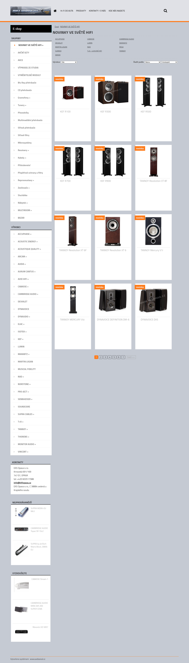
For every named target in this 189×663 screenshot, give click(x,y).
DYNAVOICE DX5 (149, 319)
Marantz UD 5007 (40, 627)
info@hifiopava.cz (22, 482)
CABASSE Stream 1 (40, 579)
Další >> (131, 357)
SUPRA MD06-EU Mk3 (38, 510)
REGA (121, 46)
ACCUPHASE (60, 39)
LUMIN (89, 43)
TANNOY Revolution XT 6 (113, 250)
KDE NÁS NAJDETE (117, 10)
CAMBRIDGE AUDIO (126, 39)
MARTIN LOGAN (61, 46)
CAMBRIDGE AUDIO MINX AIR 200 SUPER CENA (39, 605)
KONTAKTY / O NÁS (97, 10)
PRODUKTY (81, 10)
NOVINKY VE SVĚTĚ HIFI (70, 26)
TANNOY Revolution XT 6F (73, 250)
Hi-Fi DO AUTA (67, 10)
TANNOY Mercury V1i (152, 250)
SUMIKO (58, 50)
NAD (89, 46)
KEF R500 (146, 111)
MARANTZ (123, 43)
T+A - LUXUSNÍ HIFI (94, 50)
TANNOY (122, 50)
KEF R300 (105, 111)
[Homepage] (55, 10)
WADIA (57, 54)
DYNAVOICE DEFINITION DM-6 (113, 319)
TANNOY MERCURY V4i (72, 319)
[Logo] (30, 11)
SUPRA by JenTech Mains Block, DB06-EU (39, 546)
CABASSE (90, 39)
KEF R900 (105, 180)
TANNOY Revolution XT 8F (153, 180)
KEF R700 (65, 180)
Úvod (57, 26)
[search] (165, 10)
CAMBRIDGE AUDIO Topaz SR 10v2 (39, 530)
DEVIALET (59, 43)
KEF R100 (65, 111)
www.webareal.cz (37, 658)
